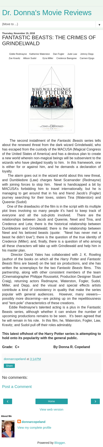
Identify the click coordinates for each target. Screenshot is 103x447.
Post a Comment (17, 386)
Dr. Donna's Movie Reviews (47, 13)
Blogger (59, 442)
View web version (51, 409)
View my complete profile (34, 427)
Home (51, 401)
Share (9, 365)
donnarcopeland (33, 422)
